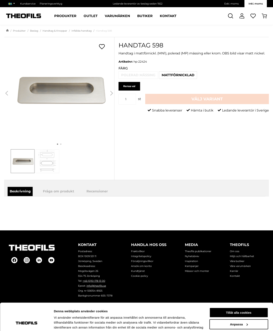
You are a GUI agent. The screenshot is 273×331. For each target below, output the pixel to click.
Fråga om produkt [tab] (58, 191)
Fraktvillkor (138, 251)
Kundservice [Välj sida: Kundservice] (28, 3)
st (139, 99)
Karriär (234, 270)
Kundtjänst (138, 270)
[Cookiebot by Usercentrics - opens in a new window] (27, 323)
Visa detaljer (63, 323)
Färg (123, 68)
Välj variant (207, 99)
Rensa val (129, 86)
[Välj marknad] (12, 3)
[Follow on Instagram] (27, 260)
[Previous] (6, 93)
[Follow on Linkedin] (39, 260)
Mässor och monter (197, 270)
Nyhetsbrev (192, 256)
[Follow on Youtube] (51, 260)
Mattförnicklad (178, 75)
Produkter (19, 30)
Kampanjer (192, 266)
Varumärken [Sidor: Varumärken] (117, 16)
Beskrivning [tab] (20, 191)
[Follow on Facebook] (14, 260)
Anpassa (239, 298)
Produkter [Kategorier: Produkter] (65, 16)
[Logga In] (241, 15)
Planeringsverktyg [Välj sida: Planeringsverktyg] (51, 3)
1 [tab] (57, 144)
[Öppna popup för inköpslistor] (102, 47)
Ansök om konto (141, 266)
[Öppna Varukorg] (264, 15)
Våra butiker (237, 261)
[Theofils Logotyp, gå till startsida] (23, 16)
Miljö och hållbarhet (242, 256)
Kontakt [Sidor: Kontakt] (168, 16)
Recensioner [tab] (97, 191)
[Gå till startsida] (7, 31)
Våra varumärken (240, 266)
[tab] (22, 161)
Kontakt (235, 275)
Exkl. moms (231, 3)
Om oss (234, 251)
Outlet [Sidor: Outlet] (91, 16)
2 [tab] (60, 144)
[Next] (111, 93)
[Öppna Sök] (230, 15)
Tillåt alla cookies (238, 287)
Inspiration (191, 261)
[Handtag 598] (59, 89)
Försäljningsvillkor (142, 261)
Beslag (34, 30)
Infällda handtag (81, 30)
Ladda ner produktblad (158, 208)
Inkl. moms (256, 3)
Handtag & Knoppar (55, 30)
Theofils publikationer (198, 251)
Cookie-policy (139, 275)
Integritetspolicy (141, 256)
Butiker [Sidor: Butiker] (145, 16)
